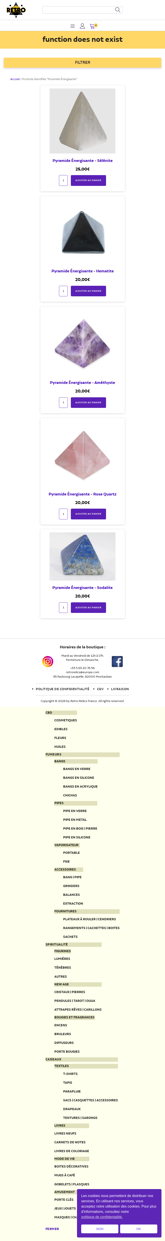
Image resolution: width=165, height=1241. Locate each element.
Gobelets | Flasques (71, 1184)
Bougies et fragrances (74, 1017)
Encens (60, 1025)
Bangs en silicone (78, 777)
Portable (71, 853)
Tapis (67, 1082)
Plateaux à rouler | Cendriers (89, 919)
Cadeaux (53, 1059)
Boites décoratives (71, 1166)
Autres (60, 976)
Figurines (62, 951)
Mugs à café (64, 1175)
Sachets (70, 937)
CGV (100, 689)
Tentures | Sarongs (80, 1118)
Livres (59, 1126)
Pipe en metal (75, 820)
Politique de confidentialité (62, 689)
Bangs (59, 761)
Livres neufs (65, 1133)
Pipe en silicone (76, 837)
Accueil (15, 79)
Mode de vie (64, 1159)
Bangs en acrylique (80, 786)
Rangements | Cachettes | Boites (91, 928)
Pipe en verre (75, 811)
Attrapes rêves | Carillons (78, 1009)
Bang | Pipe (72, 877)
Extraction (73, 903)
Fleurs (60, 738)
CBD (49, 713)
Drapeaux (72, 1109)
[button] (92, 26)
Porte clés (63, 1199)
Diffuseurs (64, 1043)
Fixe (66, 861)
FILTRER (82, 63)
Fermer (52, 1229)
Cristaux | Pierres (69, 992)
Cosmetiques (65, 720)
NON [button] (99, 1229)
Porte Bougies (67, 1051)
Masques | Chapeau (70, 1217)
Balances (71, 895)
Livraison (120, 689)
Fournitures (65, 911)
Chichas (70, 795)
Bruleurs (62, 1034)
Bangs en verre (76, 769)
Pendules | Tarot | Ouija (74, 1001)
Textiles (61, 1066)
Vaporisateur (66, 845)
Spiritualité (57, 944)
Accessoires (65, 869)
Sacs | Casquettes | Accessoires (90, 1100)
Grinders (71, 886)
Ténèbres (62, 967)
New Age (61, 984)
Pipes (59, 803)
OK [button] (138, 1229)
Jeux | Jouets (65, 1208)
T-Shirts (70, 1074)
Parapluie (72, 1091)
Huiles (60, 746)
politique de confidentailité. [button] (102, 1217)
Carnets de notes (70, 1142)
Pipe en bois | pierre (80, 828)
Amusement (64, 1192)
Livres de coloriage (71, 1151)
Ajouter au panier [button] (88, 180)
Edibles (61, 729)
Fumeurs (54, 754)
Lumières (62, 959)
